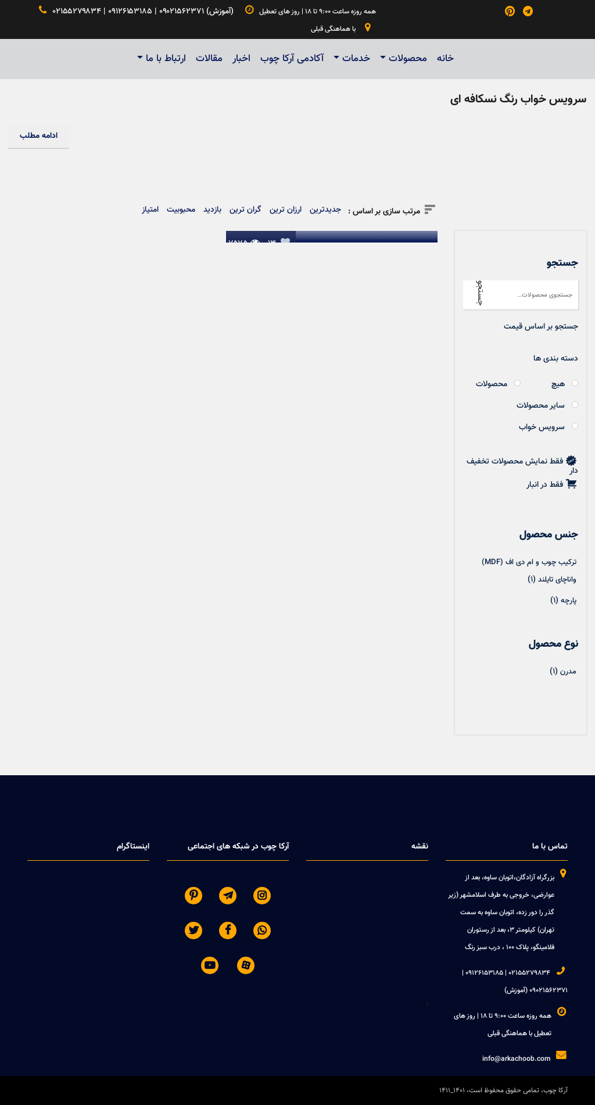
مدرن (568, 672)
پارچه (568, 601)
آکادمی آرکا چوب (292, 58)
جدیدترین (325, 210)
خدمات (356, 58)
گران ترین (245, 210)
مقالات (209, 58)
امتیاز (150, 210)
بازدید (212, 210)
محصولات (408, 58)
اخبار (241, 58)
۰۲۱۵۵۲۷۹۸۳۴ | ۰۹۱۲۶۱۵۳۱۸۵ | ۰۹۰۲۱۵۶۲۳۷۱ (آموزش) (137, 11)
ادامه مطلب (39, 136)
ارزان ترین (286, 210)
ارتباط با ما (166, 58)
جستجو (480, 293)
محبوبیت (181, 210)
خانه (445, 58)
